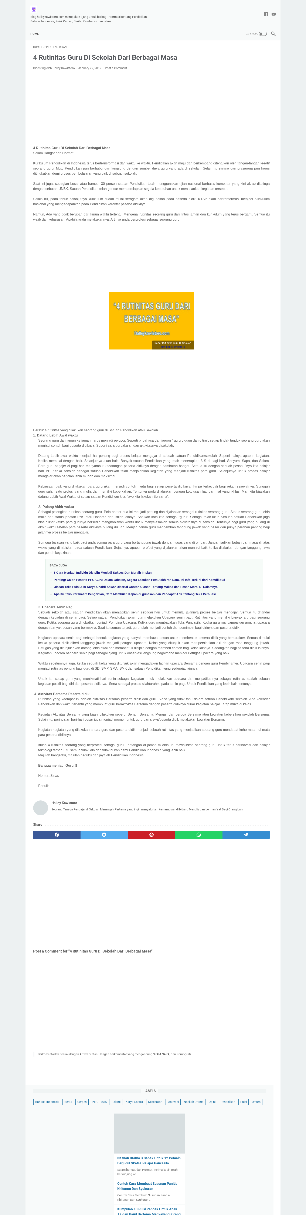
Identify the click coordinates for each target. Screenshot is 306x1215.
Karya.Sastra (253, 61)
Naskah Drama (257, 69)
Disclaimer (121, 1199)
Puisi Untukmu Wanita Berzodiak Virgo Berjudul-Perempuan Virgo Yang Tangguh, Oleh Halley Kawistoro (241, 252)
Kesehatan (218, 69)
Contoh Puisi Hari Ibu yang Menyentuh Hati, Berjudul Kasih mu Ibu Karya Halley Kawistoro (239, 349)
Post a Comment (116, 64)
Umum (258, 77)
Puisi (246, 77)
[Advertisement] (113, 101)
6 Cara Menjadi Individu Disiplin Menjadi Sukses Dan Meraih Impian (103, 624)
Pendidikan (230, 77)
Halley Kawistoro (163, 1208)
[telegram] (178, 950)
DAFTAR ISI (184, 1199)
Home (37, 27)
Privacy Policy (163, 1199)
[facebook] (49, 950)
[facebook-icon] (263, 10)
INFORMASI (219, 61)
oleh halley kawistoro (135, 363)
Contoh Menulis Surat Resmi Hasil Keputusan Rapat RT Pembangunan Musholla (239, 221)
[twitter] (81, 950)
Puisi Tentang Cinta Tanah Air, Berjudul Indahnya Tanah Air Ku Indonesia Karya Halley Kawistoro (238, 282)
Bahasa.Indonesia (223, 53)
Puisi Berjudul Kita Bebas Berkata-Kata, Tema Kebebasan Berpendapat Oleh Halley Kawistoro (240, 379)
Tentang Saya (141, 1199)
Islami (236, 61)
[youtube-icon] (271, 10)
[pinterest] (113, 950)
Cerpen (258, 53)
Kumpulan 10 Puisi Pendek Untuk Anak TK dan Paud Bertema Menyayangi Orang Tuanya (237, 191)
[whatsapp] (146, 950)
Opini (214, 77)
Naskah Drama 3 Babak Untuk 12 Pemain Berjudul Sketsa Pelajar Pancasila (237, 134)
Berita (244, 53)
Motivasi (236, 69)
